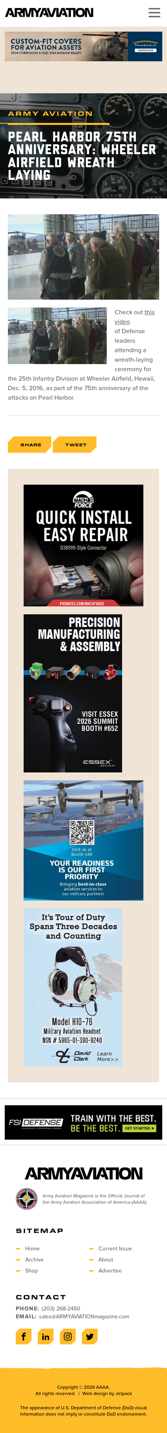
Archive (34, 1260)
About (105, 1260)
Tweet (76, 444)
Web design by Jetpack (107, 1393)
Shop (31, 1271)
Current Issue (115, 1248)
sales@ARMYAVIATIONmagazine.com (84, 1316)
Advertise (110, 1271)
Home (32, 1248)
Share (31, 444)
